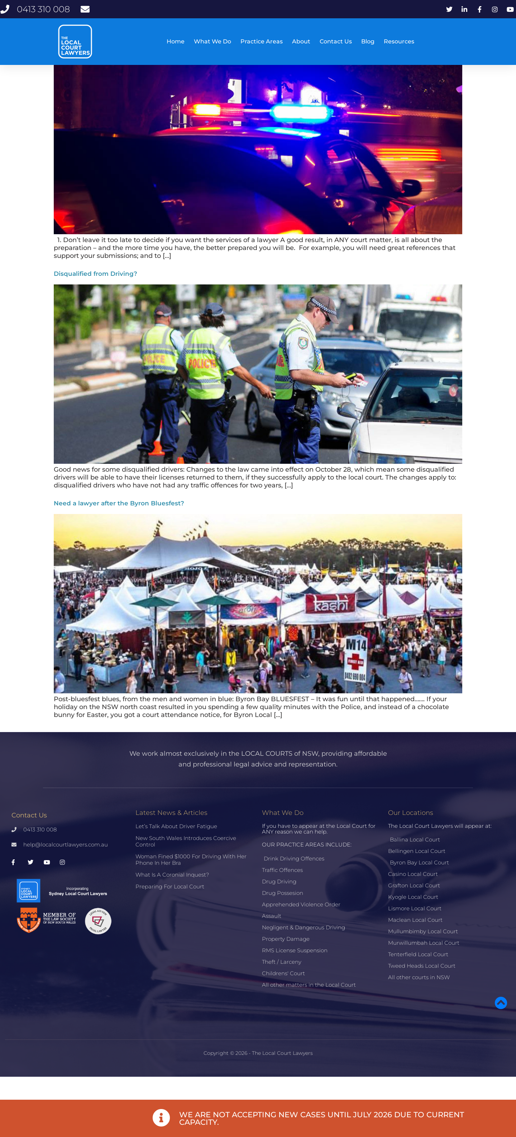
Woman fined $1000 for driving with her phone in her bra (191, 879)
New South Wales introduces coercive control (185, 860)
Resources (399, 41)
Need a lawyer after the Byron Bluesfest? (119, 522)
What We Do (212, 41)
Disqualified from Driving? (95, 293)
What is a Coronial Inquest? (172, 894)
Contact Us (336, 41)
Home (176, 41)
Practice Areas (261, 41)
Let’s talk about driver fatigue (176, 845)
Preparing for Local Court (169, 905)
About (301, 41)
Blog (367, 41)
